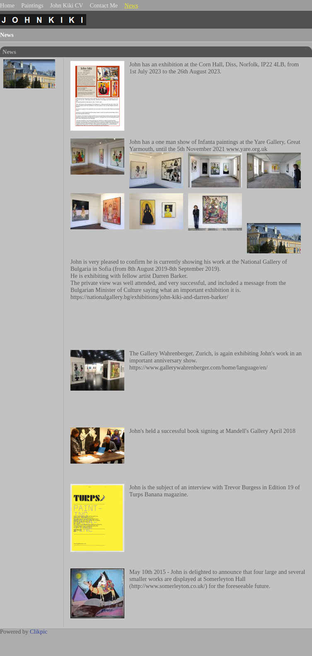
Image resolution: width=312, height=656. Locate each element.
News (131, 5)
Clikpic (38, 631)
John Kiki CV (66, 5)
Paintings (32, 5)
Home (7, 5)
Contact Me (104, 5)
